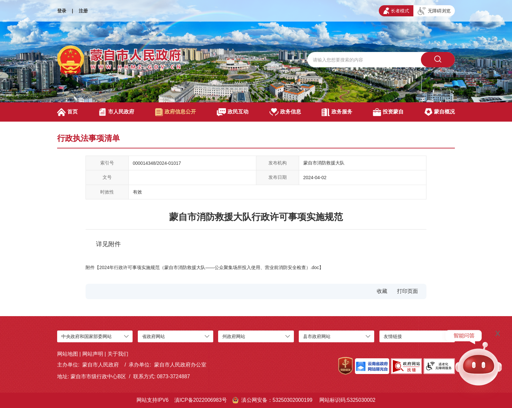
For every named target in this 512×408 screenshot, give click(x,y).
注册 (83, 10)
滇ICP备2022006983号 (200, 400)
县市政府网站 (316, 336)
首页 (67, 112)
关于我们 (117, 354)
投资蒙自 (388, 112)
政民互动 (232, 112)
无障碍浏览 (434, 11)
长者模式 (396, 11)
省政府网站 (153, 336)
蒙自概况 (439, 112)
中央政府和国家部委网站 (86, 336)
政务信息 (285, 112)
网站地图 (67, 354)
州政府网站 (233, 336)
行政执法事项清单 (88, 138)
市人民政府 (116, 112)
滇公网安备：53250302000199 (272, 400)
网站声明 (92, 354)
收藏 (382, 291)
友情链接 (393, 336)
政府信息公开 (175, 112)
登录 (61, 10)
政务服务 (337, 112)
